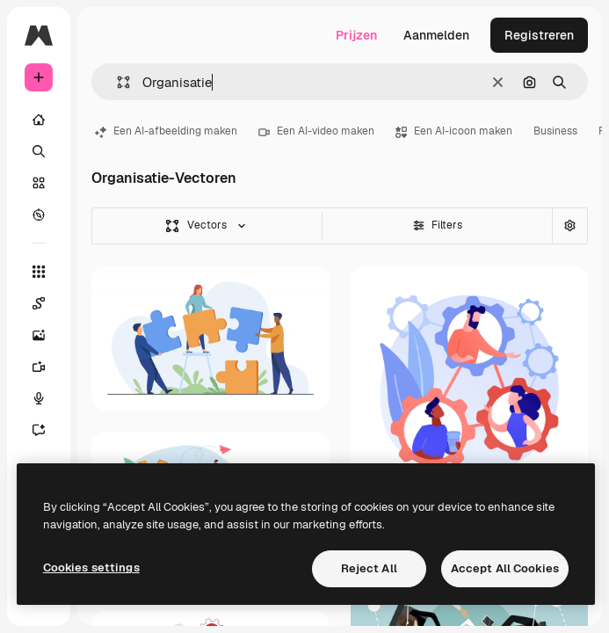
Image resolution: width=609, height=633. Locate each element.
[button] (116, 82)
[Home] (39, 120)
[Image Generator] (47, 335)
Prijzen (356, 35)
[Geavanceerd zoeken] (569, 226)
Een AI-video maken (316, 131)
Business (555, 131)
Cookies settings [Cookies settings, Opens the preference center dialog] (91, 567)
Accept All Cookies (505, 568)
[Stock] (39, 183)
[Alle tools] (39, 272)
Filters (437, 225)
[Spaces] (47, 303)
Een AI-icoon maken (453, 131)
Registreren (539, 35)
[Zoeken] (39, 151)
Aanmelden (436, 35)
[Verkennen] (39, 214)
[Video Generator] (47, 367)
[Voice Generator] (47, 398)
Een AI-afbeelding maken (166, 131)
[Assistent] (47, 430)
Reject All (369, 568)
